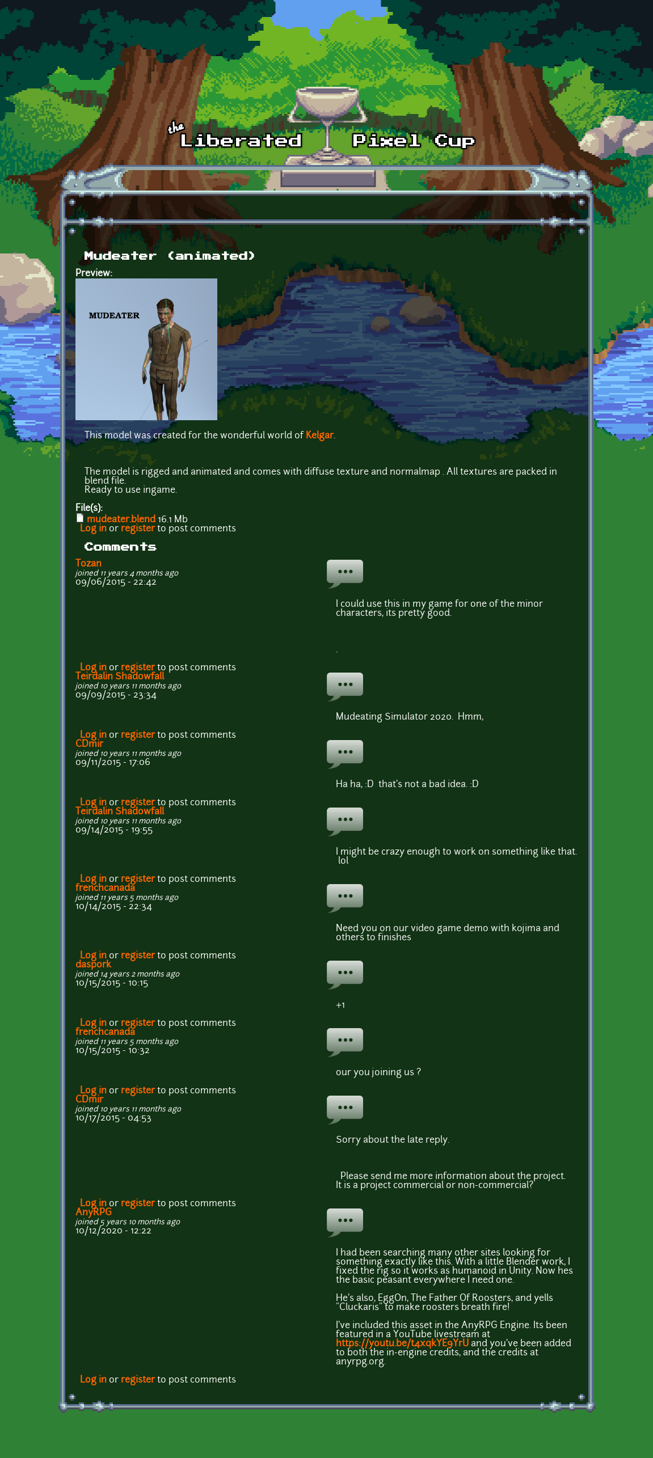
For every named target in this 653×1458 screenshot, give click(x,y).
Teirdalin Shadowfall (119, 677)
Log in (93, 529)
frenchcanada (105, 888)
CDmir (89, 744)
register (138, 529)
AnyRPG (93, 1213)
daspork (93, 965)
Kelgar (320, 436)
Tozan (88, 564)
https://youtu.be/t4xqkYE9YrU (402, 1344)
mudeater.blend (121, 520)
